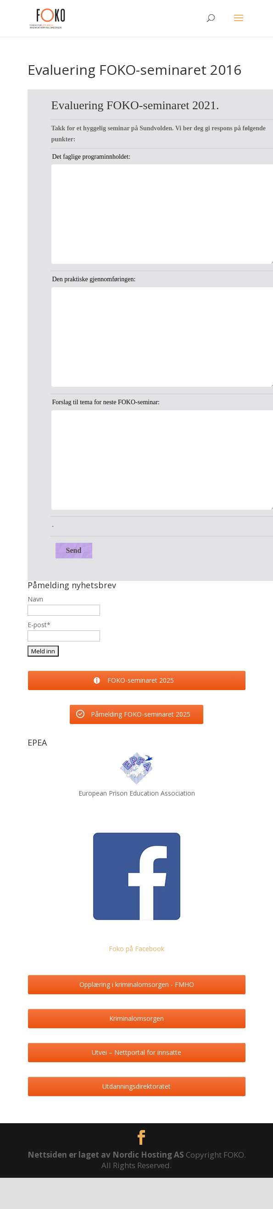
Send (74, 550)
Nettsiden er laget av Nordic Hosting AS (107, 1154)
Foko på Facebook (136, 948)
